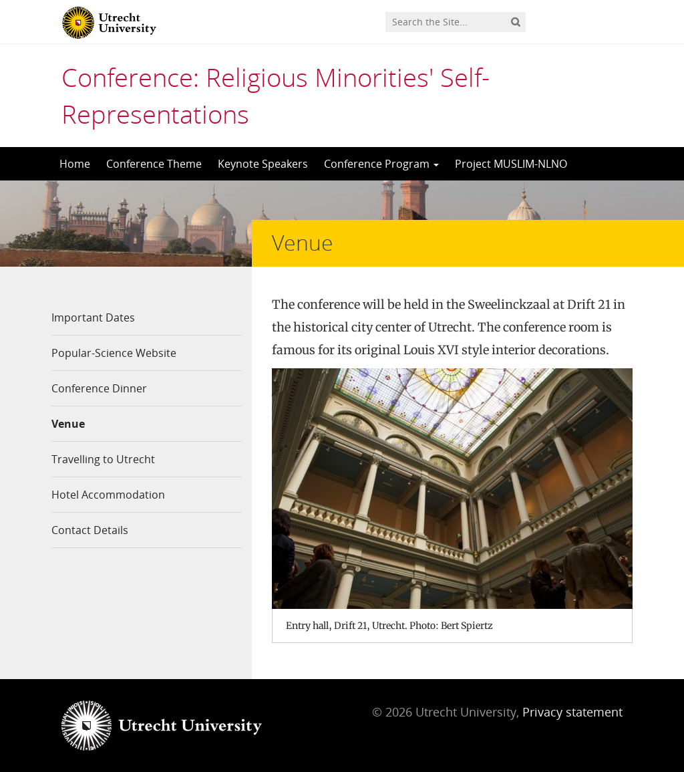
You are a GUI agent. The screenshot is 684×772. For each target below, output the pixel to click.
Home (74, 163)
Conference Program (381, 163)
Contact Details (89, 530)
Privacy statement (572, 712)
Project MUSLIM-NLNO (511, 163)
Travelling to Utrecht (103, 459)
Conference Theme (154, 163)
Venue (68, 423)
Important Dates (93, 317)
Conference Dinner (99, 388)
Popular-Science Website (113, 353)
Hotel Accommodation (108, 494)
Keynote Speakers (263, 163)
